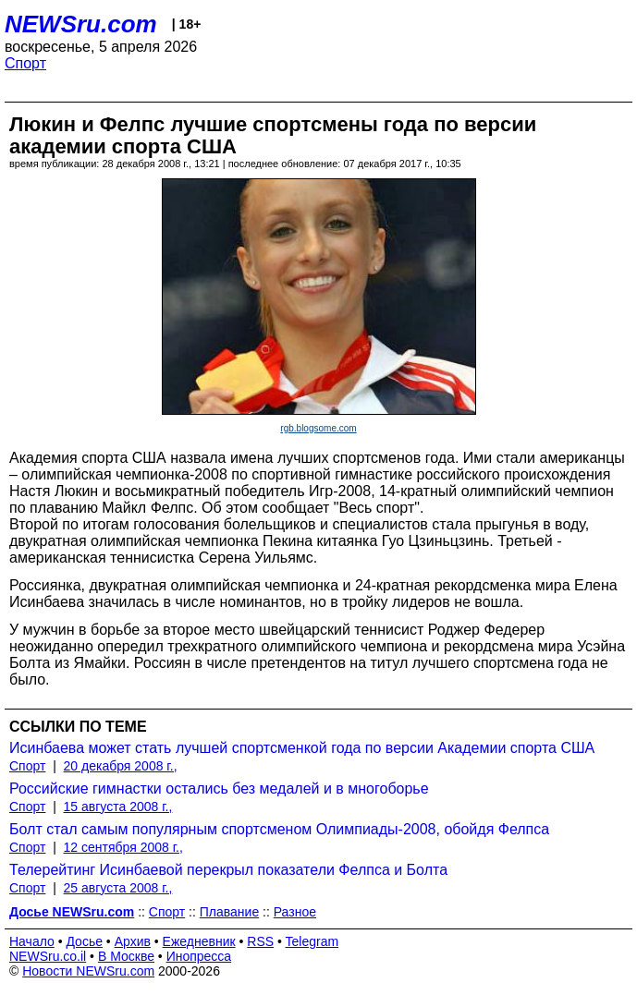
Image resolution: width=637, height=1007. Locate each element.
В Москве (126, 956)
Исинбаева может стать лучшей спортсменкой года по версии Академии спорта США (301, 748)
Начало (32, 941)
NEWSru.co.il (47, 956)
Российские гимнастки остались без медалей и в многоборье (219, 788)
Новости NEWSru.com (88, 971)
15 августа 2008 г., (118, 806)
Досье (84, 941)
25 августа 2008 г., (118, 887)
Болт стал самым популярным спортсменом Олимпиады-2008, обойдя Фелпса (279, 829)
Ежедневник (199, 941)
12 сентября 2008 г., (123, 847)
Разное (295, 911)
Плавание (229, 911)
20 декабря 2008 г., (121, 765)
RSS (260, 941)
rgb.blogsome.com (318, 428)
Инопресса (199, 956)
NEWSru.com (81, 24)
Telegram (312, 941)
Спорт (25, 63)
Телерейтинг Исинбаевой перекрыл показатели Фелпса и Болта (228, 870)
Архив (133, 941)
